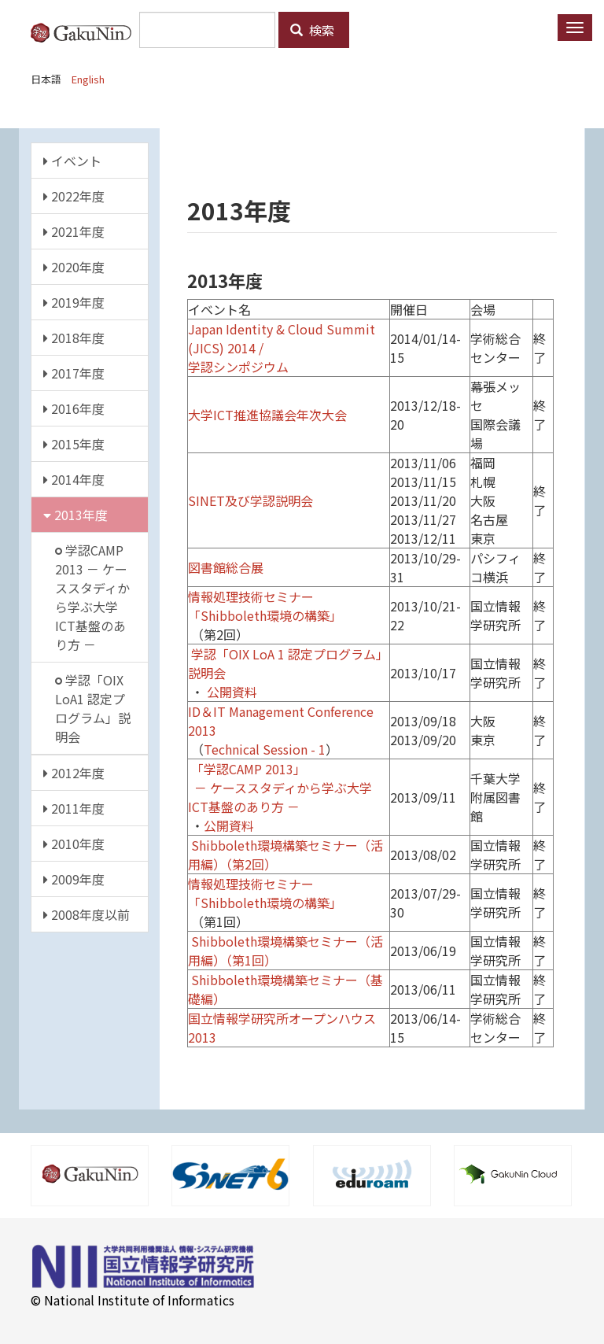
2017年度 (74, 373)
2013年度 (75, 514)
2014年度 (74, 479)
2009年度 (74, 879)
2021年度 (74, 231)
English (88, 79)
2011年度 (74, 808)
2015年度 (74, 443)
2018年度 (74, 337)
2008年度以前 (86, 914)
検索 (312, 29)
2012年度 (74, 772)
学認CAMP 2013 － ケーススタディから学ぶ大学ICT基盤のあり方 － (92, 597)
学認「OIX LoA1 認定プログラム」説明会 (93, 708)
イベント (72, 160)
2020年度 (74, 266)
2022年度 (74, 195)
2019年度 (74, 302)
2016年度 (74, 408)
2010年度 (74, 843)
